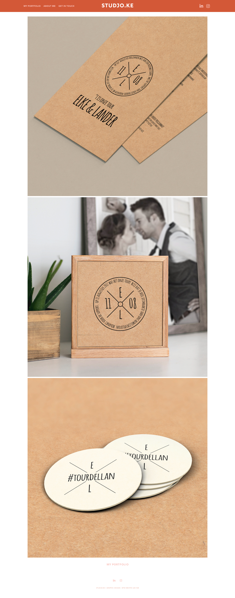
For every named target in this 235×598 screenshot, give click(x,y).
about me (49, 6)
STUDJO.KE (117, 6)
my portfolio (32, 6)
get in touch (66, 6)
